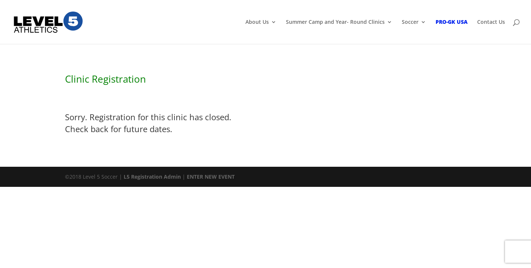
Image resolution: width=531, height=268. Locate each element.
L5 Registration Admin (152, 176)
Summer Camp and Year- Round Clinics (335, 22)
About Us (257, 22)
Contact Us (491, 22)
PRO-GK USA (452, 22)
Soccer (410, 22)
